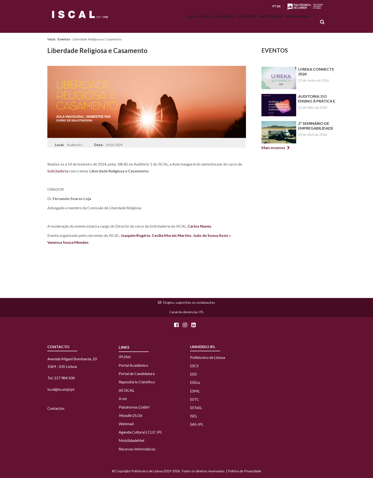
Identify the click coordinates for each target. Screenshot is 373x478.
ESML (195, 391)
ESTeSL (196, 407)
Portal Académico (133, 365)
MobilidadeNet (131, 440)
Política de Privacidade (244, 471)
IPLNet (125, 356)
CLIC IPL (155, 432)
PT (274, 6)
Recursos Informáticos (137, 449)
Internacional (296, 22)
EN (278, 6)
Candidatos (210, 22)
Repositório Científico (137, 382)
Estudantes (237, 22)
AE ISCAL (126, 390)
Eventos (64, 39)
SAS (193, 424)
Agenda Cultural (132, 432)
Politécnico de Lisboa (207, 357)
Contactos (55, 408)
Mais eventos (273, 147)
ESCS (194, 365)
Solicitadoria (57, 171)
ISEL (193, 416)
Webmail (126, 423)
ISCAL (169, 22)
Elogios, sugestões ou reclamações (189, 302)
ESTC (194, 399)
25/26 (130, 415)
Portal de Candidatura (137, 373)
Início (51, 39)
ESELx (195, 382)
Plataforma (134, 407)
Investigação (265, 22)
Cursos (187, 22)
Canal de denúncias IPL (186, 312)
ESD (193, 374)
